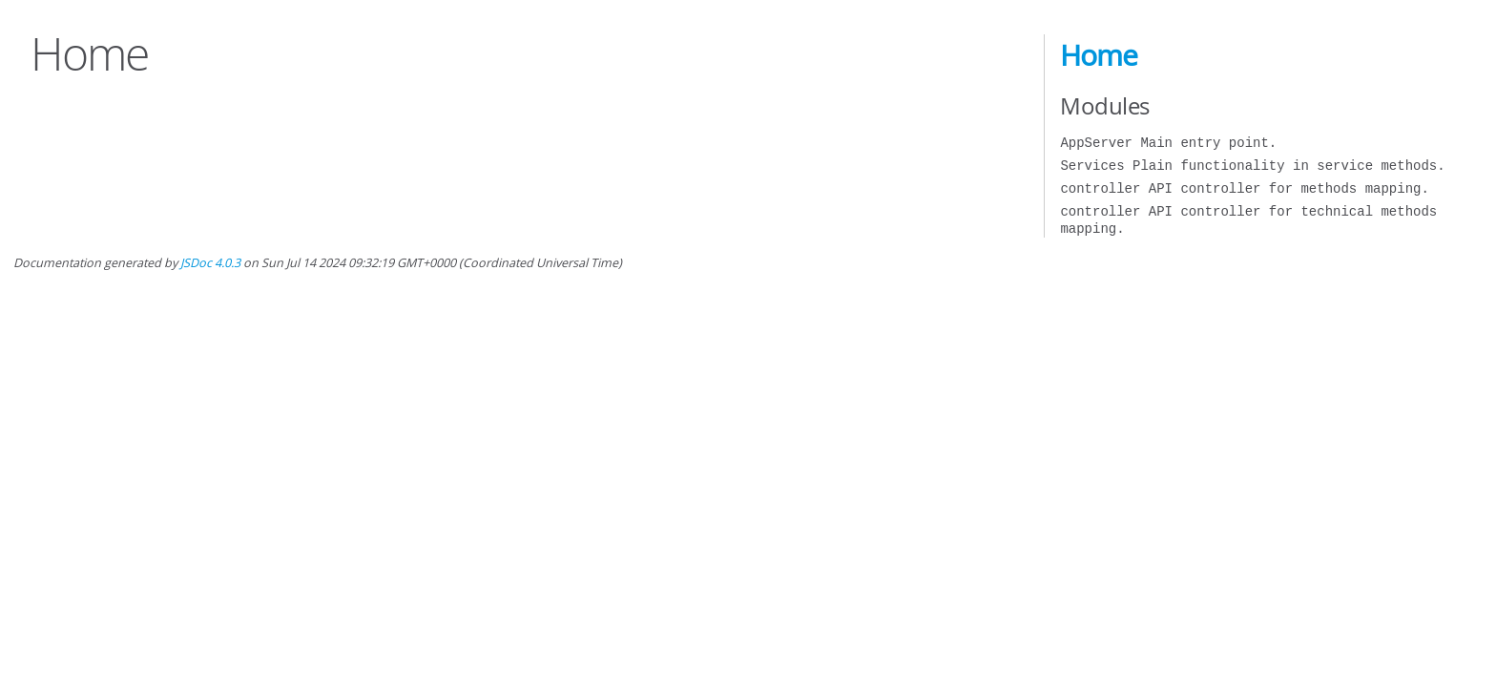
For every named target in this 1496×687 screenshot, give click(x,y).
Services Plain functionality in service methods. (1252, 165)
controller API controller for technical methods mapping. (1248, 220)
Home (1098, 55)
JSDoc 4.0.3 (210, 263)
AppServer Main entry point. (1168, 143)
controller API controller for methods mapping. (1244, 188)
